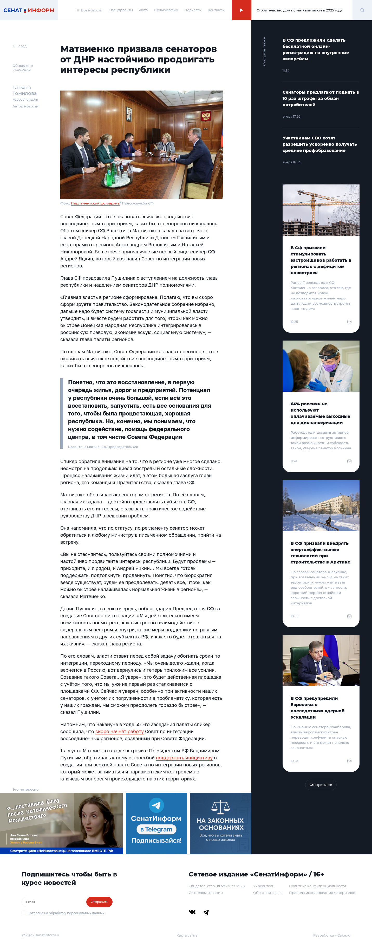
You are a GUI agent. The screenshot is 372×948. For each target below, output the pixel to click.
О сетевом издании (206, 893)
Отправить (99, 902)
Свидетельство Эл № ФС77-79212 (217, 886)
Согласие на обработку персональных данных (66, 913)
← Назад (19, 46)
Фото (143, 10)
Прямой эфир (166, 10)
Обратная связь (267, 893)
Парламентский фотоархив (95, 203)
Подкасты (192, 10)
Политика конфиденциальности (317, 886)
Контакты (216, 10)
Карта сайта (187, 935)
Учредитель (263, 886)
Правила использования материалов (322, 893)
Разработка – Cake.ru (331, 935)
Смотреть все (321, 785)
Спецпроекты (121, 10)
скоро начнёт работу (119, 731)
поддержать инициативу (184, 757)
